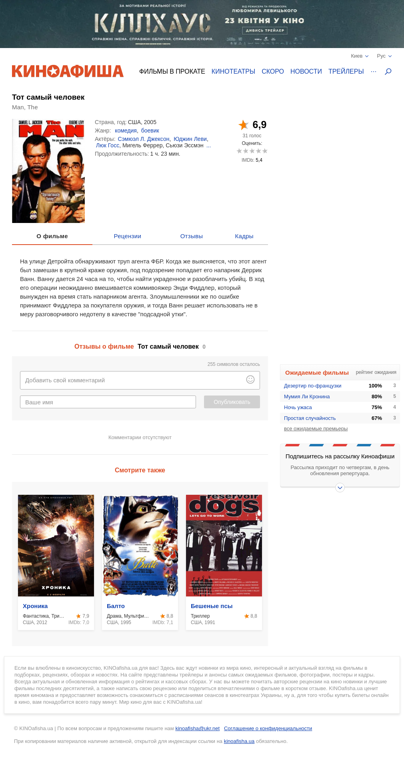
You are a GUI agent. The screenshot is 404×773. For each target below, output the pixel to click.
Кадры (244, 236)
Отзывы (191, 236)
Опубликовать (232, 402)
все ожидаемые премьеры (316, 429)
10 (265, 151)
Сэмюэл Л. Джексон (144, 139)
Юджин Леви (190, 139)
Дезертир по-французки (313, 386)
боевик (150, 130)
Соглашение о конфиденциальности (268, 728)
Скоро (273, 71)
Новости (306, 71)
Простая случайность (310, 418)
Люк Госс (107, 145)
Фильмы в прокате (172, 71)
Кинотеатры (233, 71)
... (208, 145)
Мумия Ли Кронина (307, 397)
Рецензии (128, 236)
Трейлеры (346, 71)
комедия (126, 130)
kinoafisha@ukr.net (197, 728)
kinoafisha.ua (239, 741)
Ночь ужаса (298, 407)
